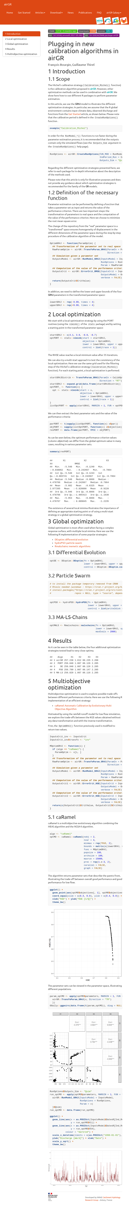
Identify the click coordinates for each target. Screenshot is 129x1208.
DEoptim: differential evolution (71, 537)
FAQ (99, 12)
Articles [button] (40, 12)
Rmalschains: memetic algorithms (72, 544)
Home (10, 12)
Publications (85, 12)
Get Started (24, 12)
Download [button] (56, 12)
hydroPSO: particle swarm (68, 540)
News (71, 12)
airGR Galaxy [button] (113, 12)
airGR (7, 4)
